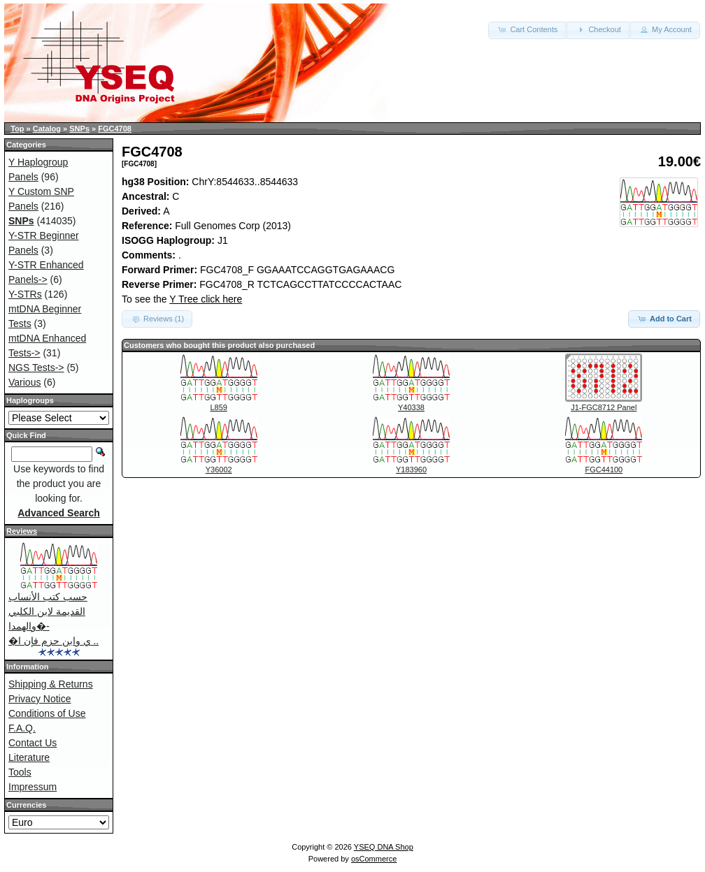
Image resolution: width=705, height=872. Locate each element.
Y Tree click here (205, 299)
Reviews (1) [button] (157, 318)
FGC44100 (603, 469)
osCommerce (374, 859)
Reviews (21, 531)
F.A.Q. (22, 728)
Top (17, 128)
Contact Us (32, 742)
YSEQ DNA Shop (383, 847)
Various (24, 382)
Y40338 (411, 407)
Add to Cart (664, 318)
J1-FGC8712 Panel (603, 407)
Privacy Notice (39, 698)
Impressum (32, 786)
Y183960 (411, 469)
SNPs (79, 128)
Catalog (47, 128)
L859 (218, 407)
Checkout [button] (598, 29)
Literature (29, 757)
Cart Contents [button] (527, 29)
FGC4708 (114, 128)
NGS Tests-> (36, 367)
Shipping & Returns (50, 684)
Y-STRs (25, 294)
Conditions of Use (47, 713)
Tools (19, 772)
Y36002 (219, 469)
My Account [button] (665, 29)
